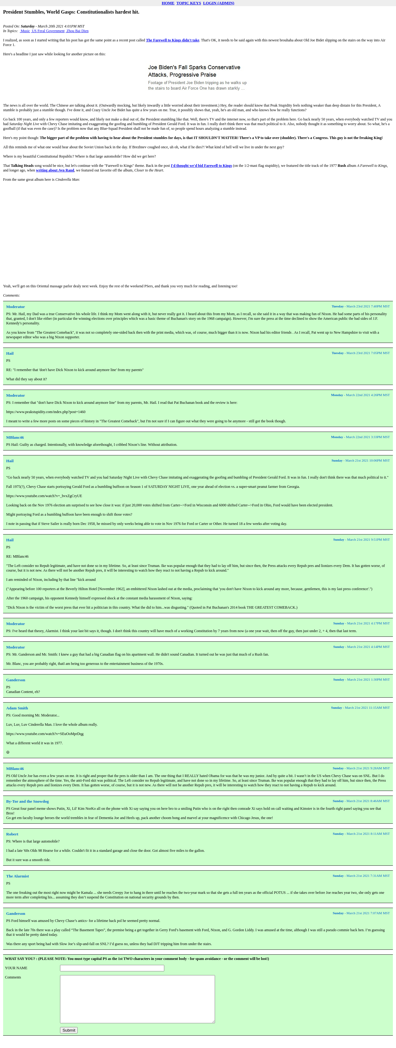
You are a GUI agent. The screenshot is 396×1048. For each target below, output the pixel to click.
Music (25, 31)
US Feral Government (48, 31)
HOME (168, 3)
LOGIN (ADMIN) (218, 3)
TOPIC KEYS (188, 3)
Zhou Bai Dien (77, 31)
